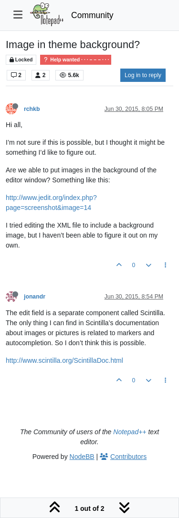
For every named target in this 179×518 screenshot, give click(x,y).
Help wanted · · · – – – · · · (75, 60)
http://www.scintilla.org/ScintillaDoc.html (64, 360)
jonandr (34, 296)
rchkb (32, 109)
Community (92, 15)
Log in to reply (143, 75)
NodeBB (82, 456)
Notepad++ (129, 432)
